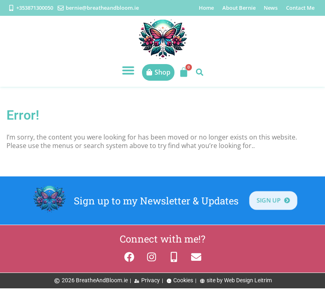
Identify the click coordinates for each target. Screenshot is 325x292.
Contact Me (300, 7)
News (271, 7)
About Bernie (239, 7)
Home (206, 7)
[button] (128, 70)
